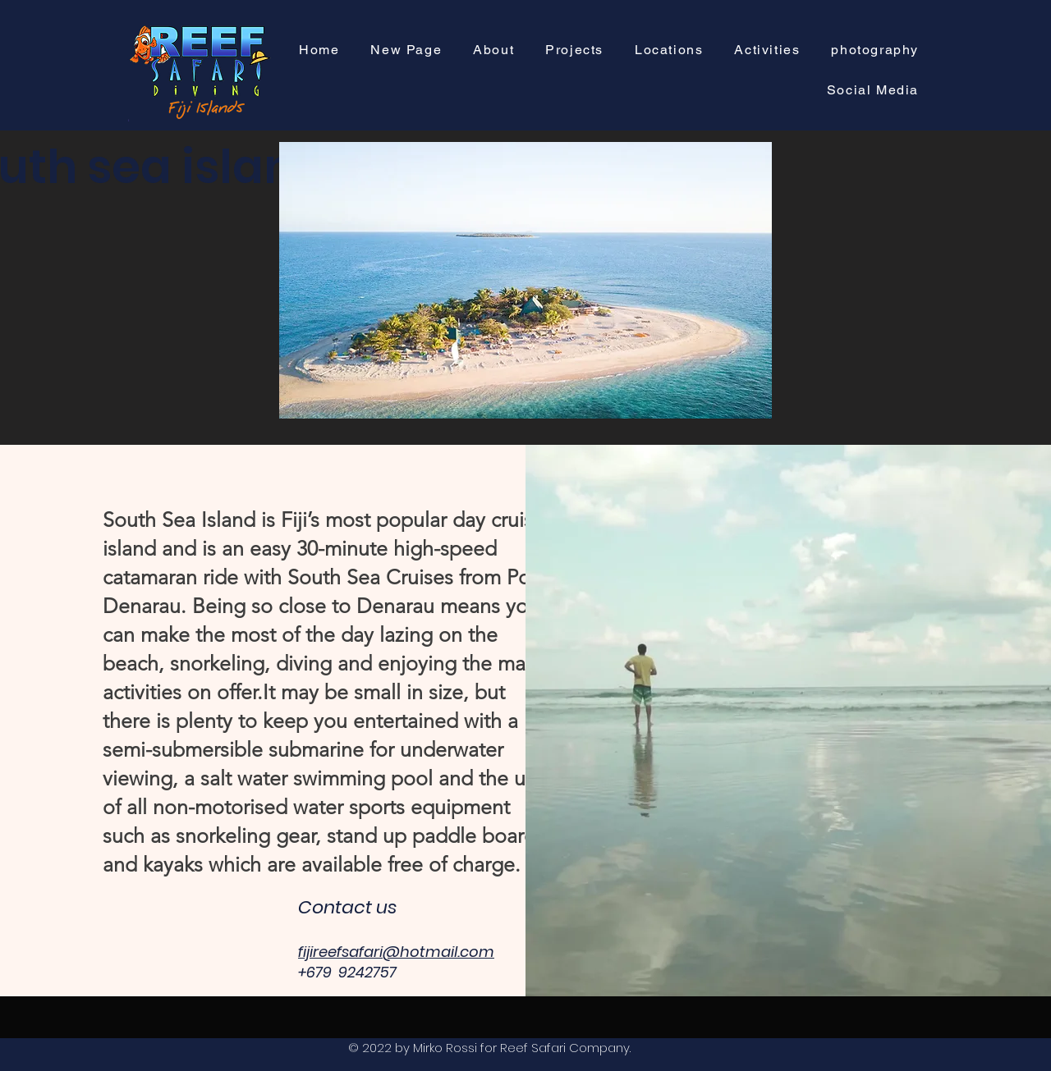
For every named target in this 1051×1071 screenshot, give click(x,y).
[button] (574, 50)
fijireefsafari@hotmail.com (396, 951)
